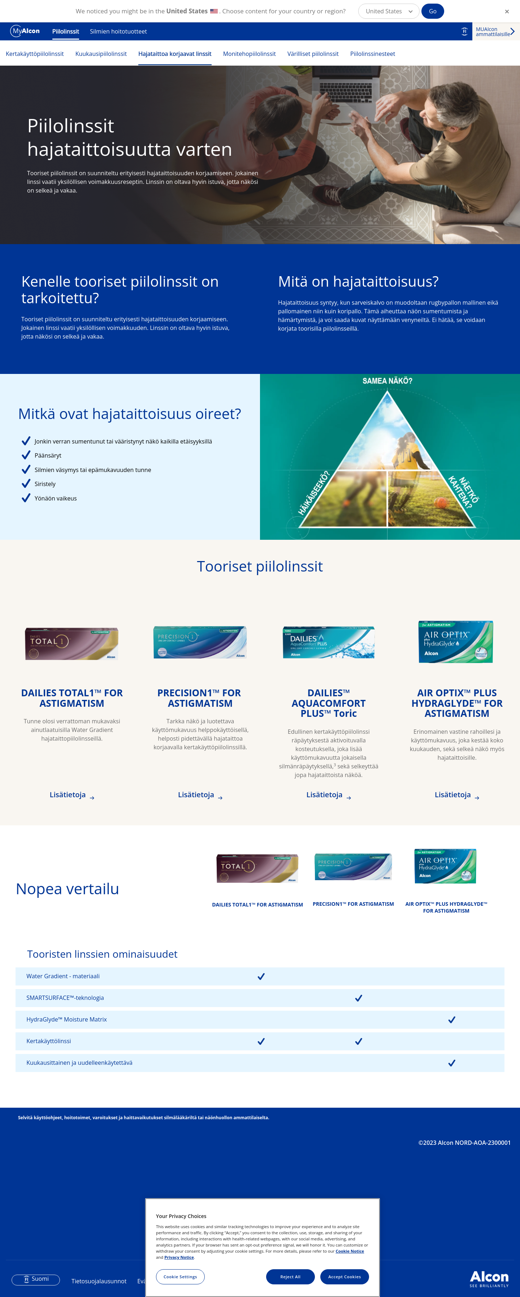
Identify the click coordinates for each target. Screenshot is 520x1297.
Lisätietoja (69, 794)
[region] (262, 1247)
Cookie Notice (349, 1251)
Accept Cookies (344, 1276)
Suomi (40, 1279)
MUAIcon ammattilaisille (493, 32)
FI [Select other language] (464, 31)
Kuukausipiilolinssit (101, 54)
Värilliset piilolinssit (313, 54)
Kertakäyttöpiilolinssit (35, 54)
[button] (389, 11)
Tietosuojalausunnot (99, 1281)
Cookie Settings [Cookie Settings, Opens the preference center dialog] (180, 1276)
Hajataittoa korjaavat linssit (174, 54)
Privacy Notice (179, 1257)
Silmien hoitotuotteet (118, 31)
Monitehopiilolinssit (249, 54)
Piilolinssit (65, 31)
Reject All (290, 1276)
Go (433, 11)
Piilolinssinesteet (372, 54)
